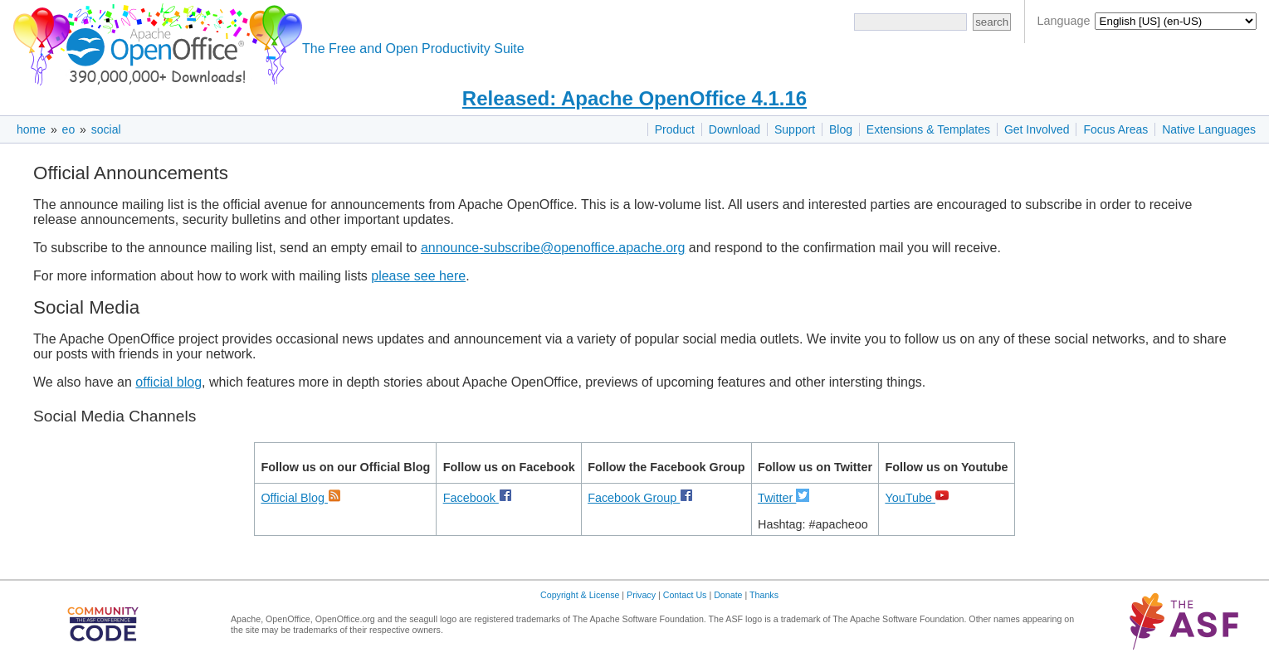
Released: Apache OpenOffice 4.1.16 (634, 98)
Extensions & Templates (928, 129)
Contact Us (685, 595)
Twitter (783, 497)
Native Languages (1209, 129)
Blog (840, 129)
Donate (728, 595)
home (31, 129)
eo (69, 129)
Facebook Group (640, 497)
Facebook (477, 497)
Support (794, 129)
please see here (418, 276)
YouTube (917, 497)
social (106, 129)
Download (734, 129)
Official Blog (301, 497)
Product (675, 129)
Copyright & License (579, 595)
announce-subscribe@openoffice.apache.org (553, 248)
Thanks (763, 595)
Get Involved (1037, 129)
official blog (168, 382)
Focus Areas (1115, 129)
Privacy (641, 595)
